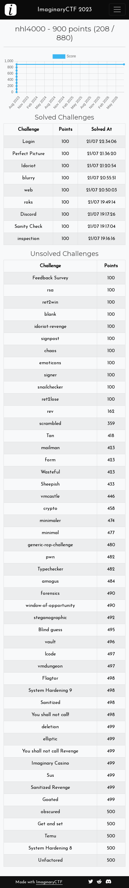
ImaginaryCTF (49, 882)
